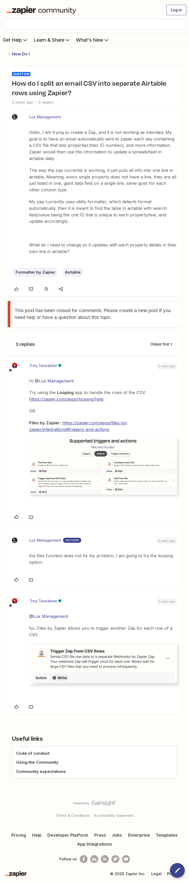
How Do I (21, 53)
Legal (156, 873)
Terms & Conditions (73, 815)
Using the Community (37, 762)
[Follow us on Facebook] (84, 859)
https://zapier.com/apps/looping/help (66, 399)
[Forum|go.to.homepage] (42, 10)
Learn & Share (52, 40)
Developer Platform (67, 835)
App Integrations (94, 844)
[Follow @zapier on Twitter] (115, 859)
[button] (176, 10)
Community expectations (41, 771)
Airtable (73, 272)
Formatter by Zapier (35, 272)
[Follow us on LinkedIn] (94, 859)
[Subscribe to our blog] (105, 859)
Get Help (15, 40)
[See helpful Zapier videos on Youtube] (126, 859)
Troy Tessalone (43, 365)
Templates (167, 835)
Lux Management (45, 116)
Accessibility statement (113, 815)
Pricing (18, 835)
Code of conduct (33, 753)
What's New (93, 40)
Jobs (117, 835)
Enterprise (139, 835)
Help (37, 835)
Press (100, 835)
